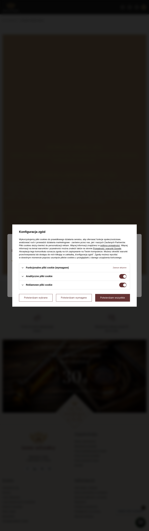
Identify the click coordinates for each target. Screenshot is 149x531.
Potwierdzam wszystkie (112, 297)
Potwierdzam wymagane (74, 297)
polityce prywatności (110, 245)
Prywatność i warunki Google (107, 248)
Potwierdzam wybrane (36, 297)
